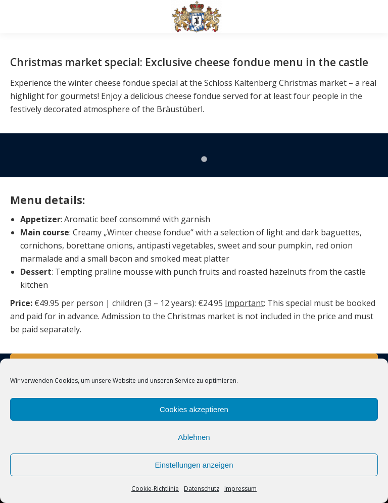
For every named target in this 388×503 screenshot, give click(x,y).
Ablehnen (194, 437)
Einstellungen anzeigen (194, 465)
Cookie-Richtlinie (155, 488)
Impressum (240, 488)
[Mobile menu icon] (16, 17)
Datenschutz (201, 488)
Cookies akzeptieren (194, 409)
